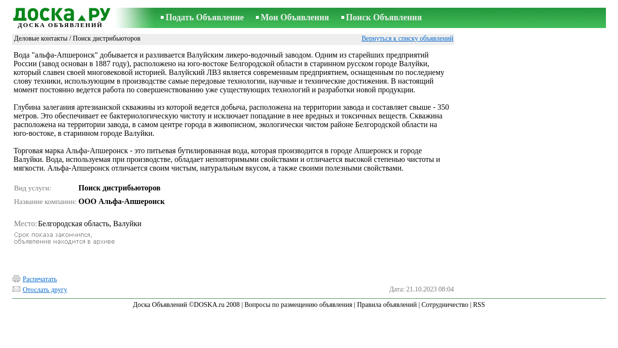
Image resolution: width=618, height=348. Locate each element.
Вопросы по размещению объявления (298, 304)
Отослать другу (45, 289)
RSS (479, 304)
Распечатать (40, 279)
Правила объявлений (387, 304)
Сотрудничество (444, 304)
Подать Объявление (205, 17)
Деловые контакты (41, 38)
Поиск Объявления (384, 17)
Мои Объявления (295, 17)
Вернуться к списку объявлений (407, 38)
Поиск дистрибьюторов (106, 38)
